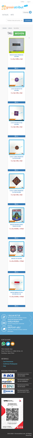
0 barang (25, 12)
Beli (16, 68)
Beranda (5, 28)
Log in (28, 1)
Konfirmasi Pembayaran (10, 364)
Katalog (5, 15)
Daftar (22, 1)
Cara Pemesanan (8, 361)
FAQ (4, 366)
